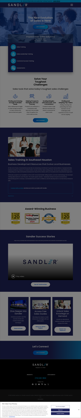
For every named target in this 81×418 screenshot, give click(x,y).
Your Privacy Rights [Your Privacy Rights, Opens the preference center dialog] (60, 406)
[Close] (78, 409)
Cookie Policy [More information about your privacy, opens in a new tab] (12, 416)
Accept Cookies (60, 413)
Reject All (60, 410)
